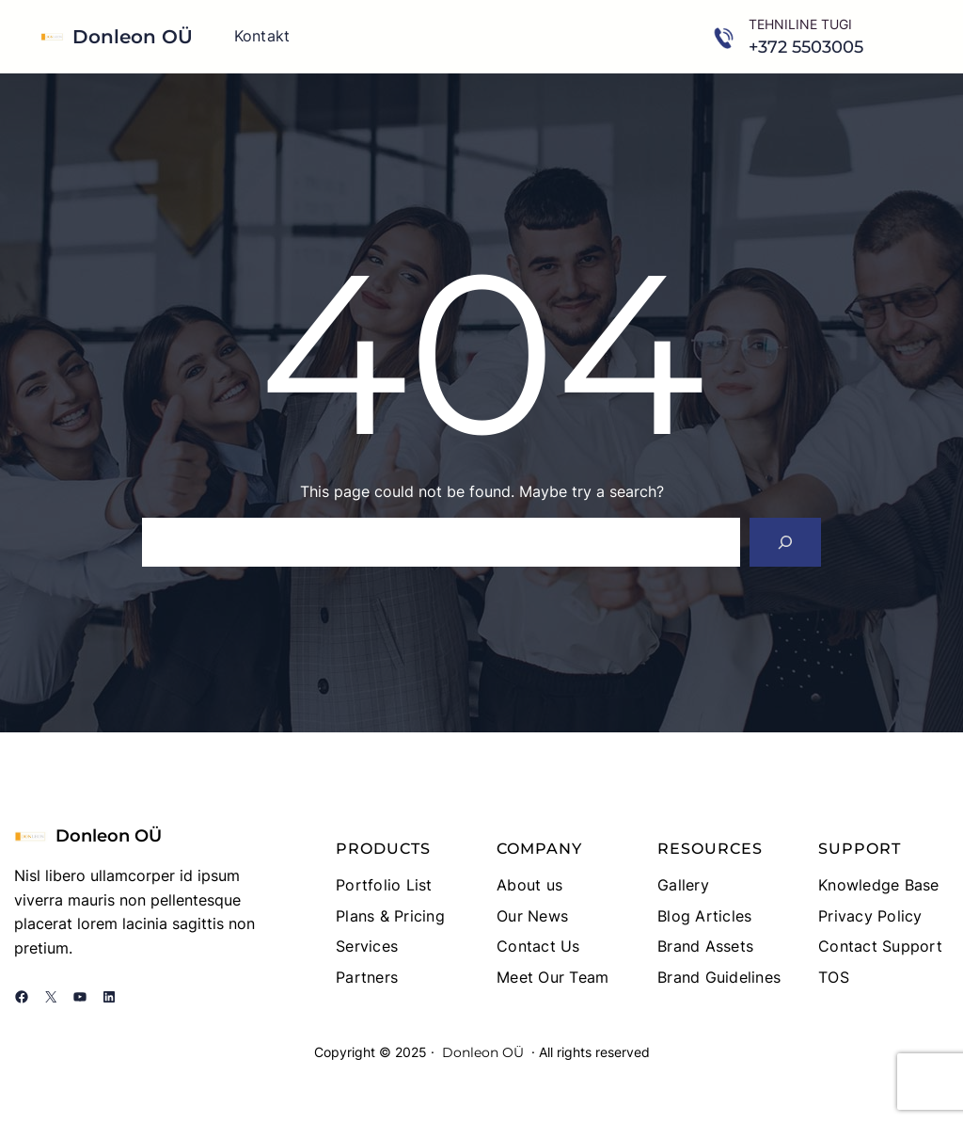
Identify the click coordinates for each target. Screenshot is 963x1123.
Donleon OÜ (132, 36)
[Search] (785, 542)
